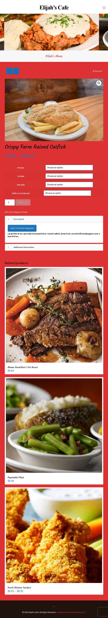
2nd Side (21, 185)
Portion (20, 168)
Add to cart (23, 202)
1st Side (20, 176)
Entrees (24, 212)
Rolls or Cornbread (20, 193)
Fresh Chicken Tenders (19, 587)
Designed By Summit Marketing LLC (71, 612)
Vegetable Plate (16, 477)
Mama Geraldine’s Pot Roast (23, 367)
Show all (97, 71)
